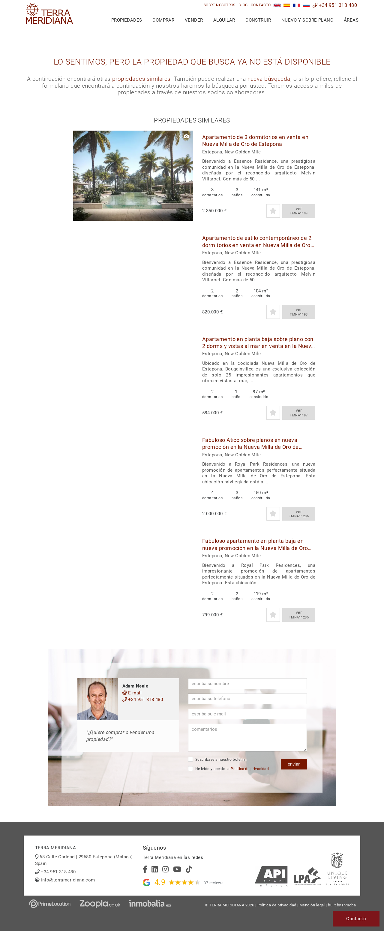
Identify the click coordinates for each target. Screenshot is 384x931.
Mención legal (312, 905)
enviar (294, 764)
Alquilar (224, 20)
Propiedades (126, 20)
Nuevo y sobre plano (307, 20)
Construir (258, 20)
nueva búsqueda (269, 79)
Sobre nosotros (220, 5)
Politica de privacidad (250, 769)
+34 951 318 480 (335, 5)
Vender (194, 20)
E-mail (132, 693)
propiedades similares (141, 79)
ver (298, 211)
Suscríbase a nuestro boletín (216, 759)
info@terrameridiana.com (68, 880)
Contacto (261, 5)
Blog (243, 5)
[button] (186, 176)
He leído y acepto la (228, 768)
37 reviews (214, 883)
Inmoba (349, 905)
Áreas (351, 20)
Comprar (163, 20)
